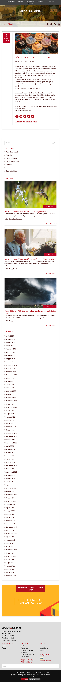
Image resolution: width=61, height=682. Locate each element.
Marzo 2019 (9, 485)
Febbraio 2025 (10, 346)
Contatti (42, 650)
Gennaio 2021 (10, 430)
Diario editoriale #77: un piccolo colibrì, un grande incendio (28, 211)
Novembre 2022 (11, 375)
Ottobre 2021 (10, 404)
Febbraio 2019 (10, 488)
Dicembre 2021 (11, 397)
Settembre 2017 (11, 533)
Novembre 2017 (11, 527)
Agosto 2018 (10, 504)
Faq (41, 646)
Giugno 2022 (10, 381)
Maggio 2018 (10, 511)
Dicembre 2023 (11, 365)
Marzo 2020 (9, 459)
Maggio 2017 (10, 540)
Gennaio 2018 (10, 524)
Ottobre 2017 (10, 530)
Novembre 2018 (11, 495)
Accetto (25, 679)
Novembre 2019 (11, 465)
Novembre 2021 (11, 401)
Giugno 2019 (10, 475)
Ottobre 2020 (10, 439)
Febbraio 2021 (10, 427)
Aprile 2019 (9, 482)
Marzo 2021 (9, 423)
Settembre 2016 (11, 556)
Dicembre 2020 (11, 433)
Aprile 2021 (9, 420)
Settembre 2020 (11, 443)
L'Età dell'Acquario (27, 650)
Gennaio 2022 (10, 394)
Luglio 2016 (9, 559)
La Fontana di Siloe (27, 654)
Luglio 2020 (9, 446)
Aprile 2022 (9, 384)
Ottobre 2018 (10, 498)
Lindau (23, 646)
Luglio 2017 (9, 537)
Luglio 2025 (9, 336)
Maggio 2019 (10, 478)
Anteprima (24, 648)
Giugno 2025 (10, 339)
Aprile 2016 (9, 569)
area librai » (26, 662)
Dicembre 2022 (11, 372)
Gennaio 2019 (10, 491)
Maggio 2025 (10, 342)
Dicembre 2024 (11, 349)
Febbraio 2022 (10, 391)
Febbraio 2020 (10, 462)
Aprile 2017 (9, 543)
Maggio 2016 (10, 566)
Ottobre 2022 (10, 378)
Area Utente (44, 648)
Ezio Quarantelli (29, 62)
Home (2, 24)
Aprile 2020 (9, 456)
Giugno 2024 (10, 355)
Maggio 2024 (10, 359)
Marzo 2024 (9, 362)
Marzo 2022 (9, 388)
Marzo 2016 (9, 572)
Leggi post (51, 223)
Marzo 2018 (9, 517)
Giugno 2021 (10, 414)
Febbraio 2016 (10, 576)
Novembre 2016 (11, 550)
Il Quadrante (25, 652)
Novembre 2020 (11, 436)
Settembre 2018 (11, 501)
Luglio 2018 (9, 508)
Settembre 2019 (11, 472)
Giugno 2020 (10, 449)
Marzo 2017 (9, 546)
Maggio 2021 (10, 417)
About (10, 24)
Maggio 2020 (10, 452)
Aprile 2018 (9, 514)
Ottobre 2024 (10, 352)
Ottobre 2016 (10, 553)
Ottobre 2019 (10, 469)
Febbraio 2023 (10, 368)
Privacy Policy (35, 679)
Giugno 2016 (10, 563)
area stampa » (27, 660)
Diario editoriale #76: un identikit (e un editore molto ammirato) (29, 259)
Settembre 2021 (11, 407)
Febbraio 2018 (10, 520)
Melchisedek (25, 657)
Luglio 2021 (9, 410)
